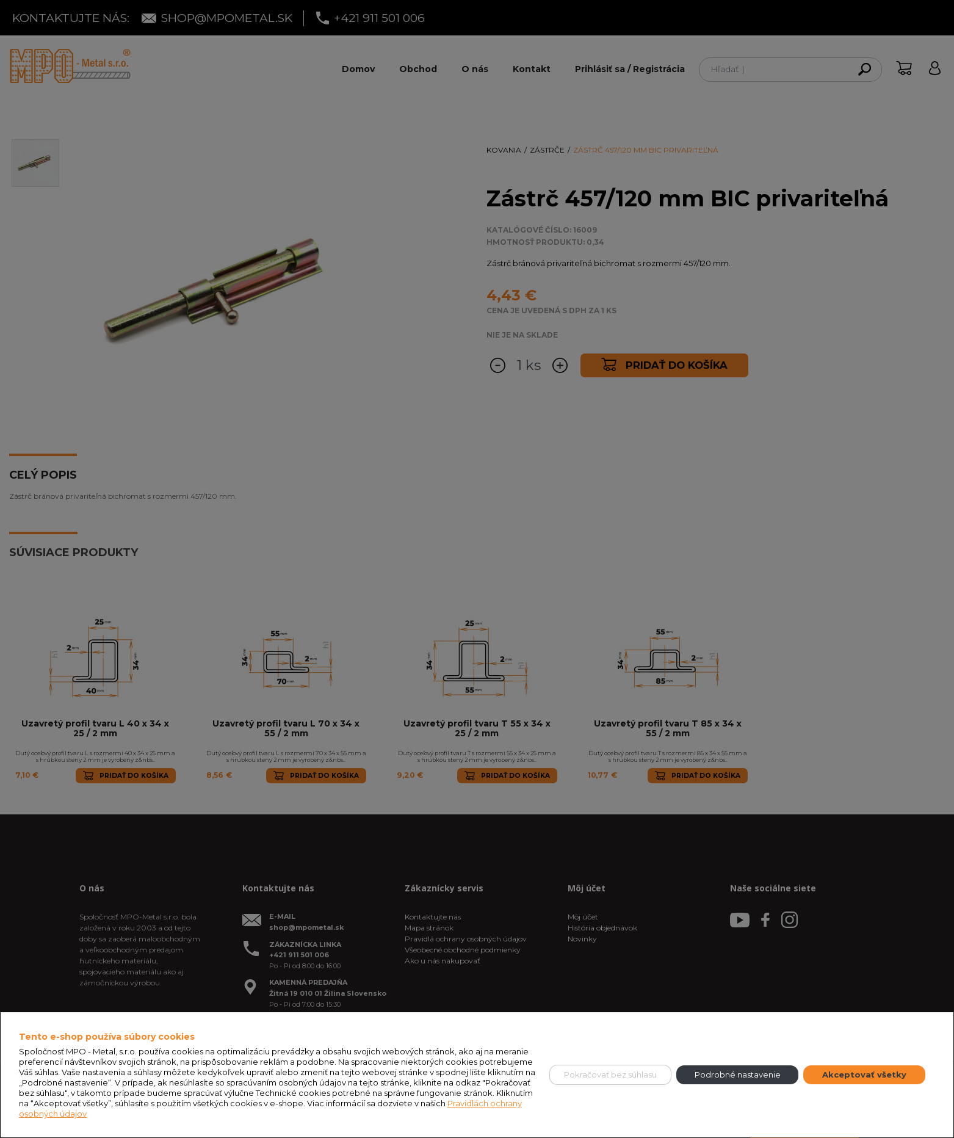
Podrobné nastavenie (738, 1074)
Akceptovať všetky (864, 1074)
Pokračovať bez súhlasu (610, 1074)
